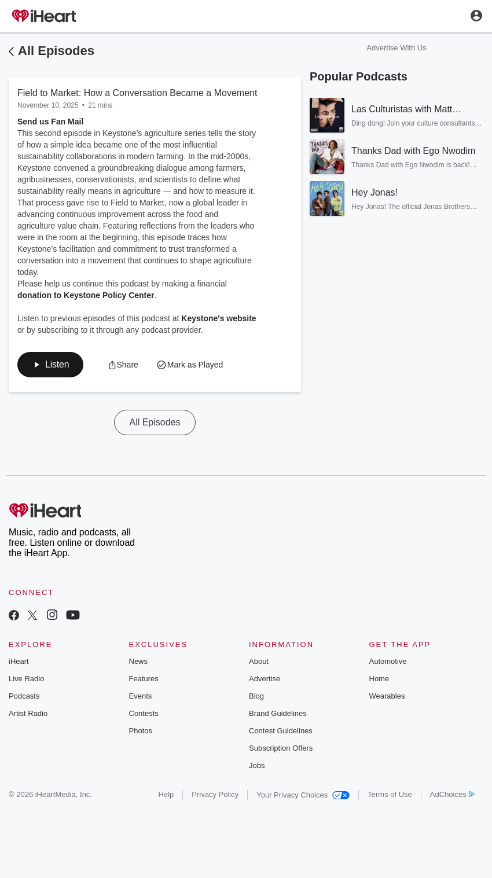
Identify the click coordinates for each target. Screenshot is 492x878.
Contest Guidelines (281, 730)
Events (140, 696)
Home (379, 678)
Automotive (388, 661)
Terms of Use (390, 794)
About (259, 661)
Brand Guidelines (278, 713)
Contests (144, 713)
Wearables (387, 696)
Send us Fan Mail (50, 121)
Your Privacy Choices (303, 795)
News (138, 661)
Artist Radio (28, 713)
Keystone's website (218, 318)
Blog (256, 696)
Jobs (257, 765)
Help (166, 794)
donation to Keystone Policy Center (85, 295)
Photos (140, 730)
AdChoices (452, 794)
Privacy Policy (215, 794)
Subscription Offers (281, 748)
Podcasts (24, 696)
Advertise (264, 678)
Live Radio (26, 678)
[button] (50, 364)
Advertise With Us (396, 47)
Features (144, 678)
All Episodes (56, 50)
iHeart (19, 661)
